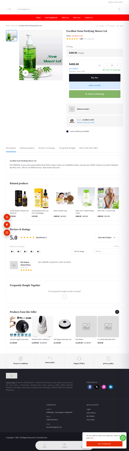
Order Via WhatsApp (94, 94)
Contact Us (89, 17)
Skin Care (65, 17)
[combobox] (107, 251)
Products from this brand (85, 122)
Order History (91, 413)
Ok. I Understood (104, 444)
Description (11, 148)
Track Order (90, 420)
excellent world (77, 36)
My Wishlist (91, 416)
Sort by (116, 246)
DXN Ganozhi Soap (60, 211)
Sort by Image (79, 251)
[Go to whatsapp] (123, 438)
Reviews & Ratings (47, 148)
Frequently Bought (67, 148)
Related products (27, 148)
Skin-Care (14, 26)
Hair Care (76, 17)
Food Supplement (51, 17)
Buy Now (94, 78)
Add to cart (95, 85)
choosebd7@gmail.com (54, 427)
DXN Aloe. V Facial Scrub (106, 211)
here (92, 438)
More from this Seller (88, 148)
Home (38, 17)
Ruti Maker (79, 339)
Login (88, 409)
